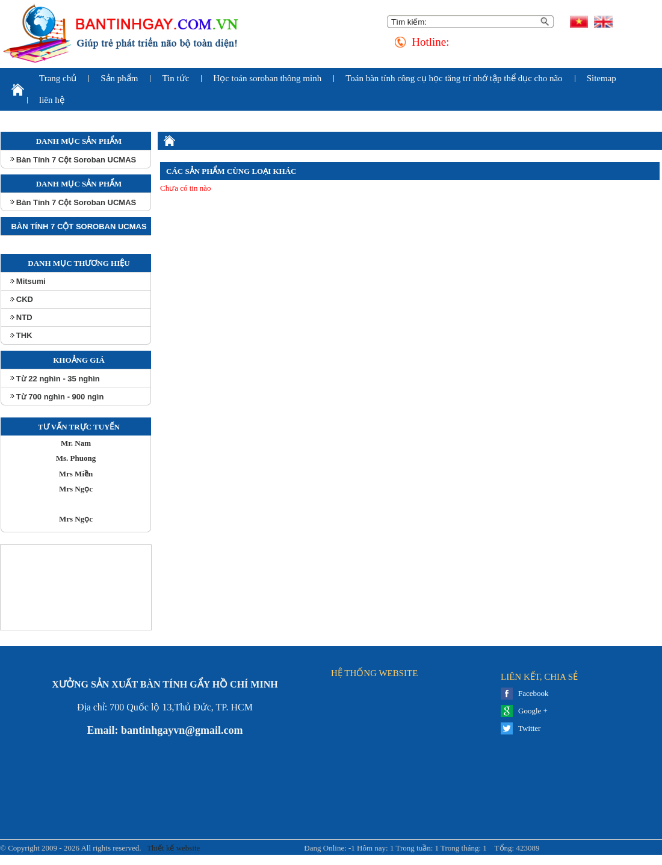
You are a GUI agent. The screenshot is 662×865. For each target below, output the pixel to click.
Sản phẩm (119, 78)
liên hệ (51, 100)
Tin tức (175, 78)
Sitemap (601, 78)
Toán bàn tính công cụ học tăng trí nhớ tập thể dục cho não (453, 78)
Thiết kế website (172, 847)
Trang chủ (57, 78)
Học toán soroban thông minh (267, 78)
